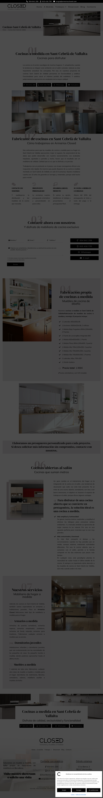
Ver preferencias (93, 790)
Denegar (78, 790)
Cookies (73, 794)
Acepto (64, 790)
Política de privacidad (81, 794)
